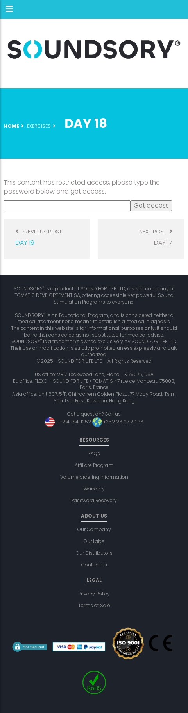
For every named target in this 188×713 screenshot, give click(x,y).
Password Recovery (94, 500)
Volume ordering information (94, 477)
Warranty (94, 488)
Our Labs (94, 541)
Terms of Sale (94, 605)
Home (11, 126)
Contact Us (94, 564)
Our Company (94, 529)
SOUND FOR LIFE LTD (103, 288)
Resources (94, 439)
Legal (94, 580)
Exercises (39, 126)
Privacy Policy (94, 593)
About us (94, 515)
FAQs (94, 453)
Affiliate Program (94, 465)
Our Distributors (94, 553)
